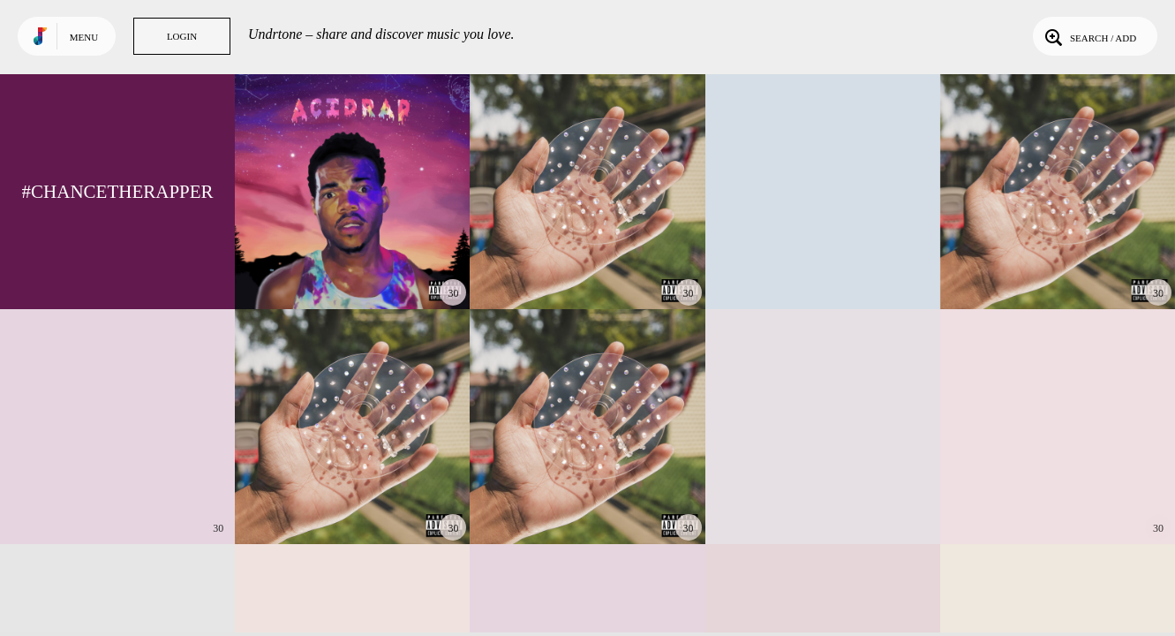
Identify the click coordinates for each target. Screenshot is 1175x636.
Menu (84, 37)
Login (182, 36)
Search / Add (1089, 36)
